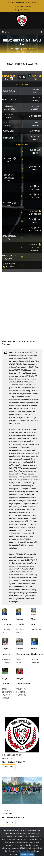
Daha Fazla (8, 767)
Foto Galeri (7, 813)
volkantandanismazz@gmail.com (22, 2)
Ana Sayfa (14, 48)
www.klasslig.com (23, 841)
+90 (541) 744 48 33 (22, 6)
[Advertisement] (22, 304)
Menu (5, 32)
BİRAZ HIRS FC (9, 77)
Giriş (26, 10)
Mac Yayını (7, 758)
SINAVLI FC (35, 77)
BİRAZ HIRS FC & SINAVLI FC (13, 762)
